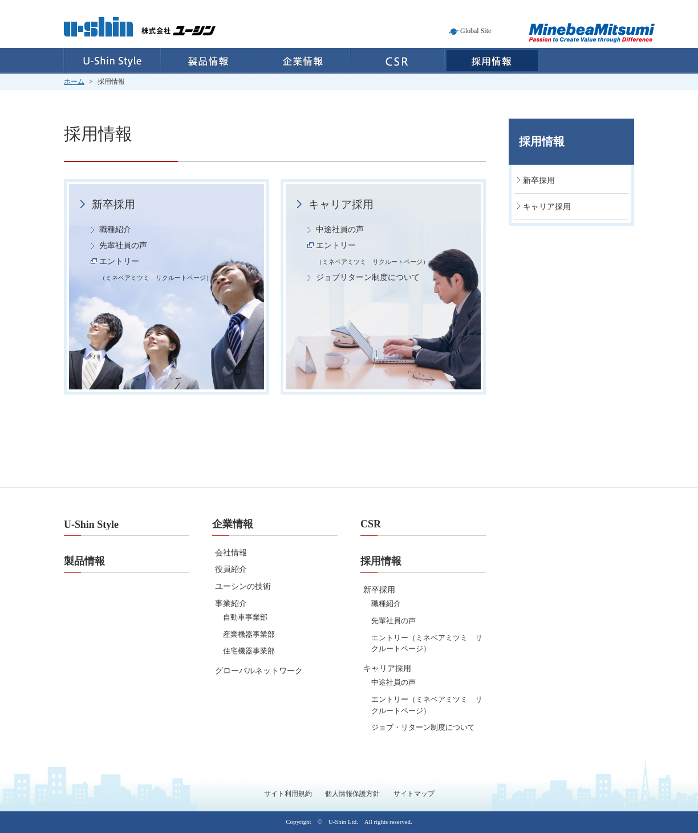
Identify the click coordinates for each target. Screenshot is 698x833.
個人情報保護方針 (352, 794)
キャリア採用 (341, 204)
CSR (397, 61)
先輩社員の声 (123, 245)
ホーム (74, 82)
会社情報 (231, 552)
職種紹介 (115, 229)
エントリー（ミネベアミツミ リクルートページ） (426, 643)
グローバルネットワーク (259, 671)
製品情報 (208, 61)
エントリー (155, 269)
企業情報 (302, 61)
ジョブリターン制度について (368, 277)
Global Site (475, 31)
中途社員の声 (340, 229)
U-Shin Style (112, 61)
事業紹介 (231, 603)
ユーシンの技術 (243, 586)
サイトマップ (414, 794)
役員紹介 (231, 569)
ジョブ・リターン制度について (423, 727)
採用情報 (492, 61)
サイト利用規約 (288, 794)
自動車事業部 (245, 617)
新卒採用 (113, 204)
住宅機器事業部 (249, 651)
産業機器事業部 (249, 634)
